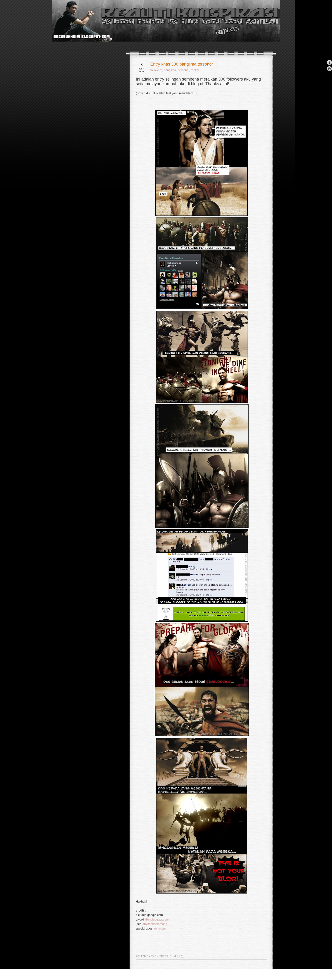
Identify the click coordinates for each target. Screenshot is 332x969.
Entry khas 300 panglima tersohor (181, 64)
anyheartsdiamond (154, 924)
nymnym (160, 928)
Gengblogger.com (157, 919)
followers (156, 70)
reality (195, 70)
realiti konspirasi (70, 29)
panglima (170, 70)
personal (183, 70)
